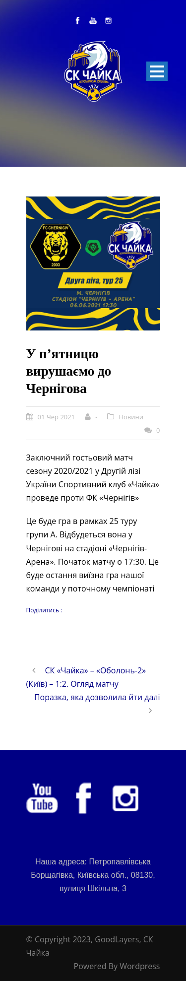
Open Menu (157, 71)
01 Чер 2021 (56, 416)
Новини (131, 416)
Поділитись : (44, 610)
